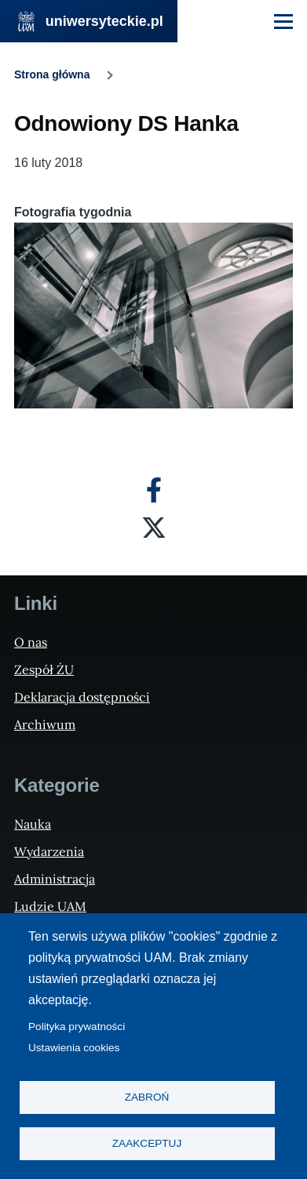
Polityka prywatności (76, 1026)
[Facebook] (154, 489)
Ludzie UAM (50, 906)
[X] (153, 527)
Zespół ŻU (44, 669)
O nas (30, 642)
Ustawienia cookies (73, 1048)
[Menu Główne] (283, 21)
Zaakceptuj (146, 1143)
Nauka (32, 824)
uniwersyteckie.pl (104, 21)
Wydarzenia (49, 851)
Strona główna (52, 74)
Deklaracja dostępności (82, 697)
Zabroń (147, 1097)
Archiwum (44, 724)
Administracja (54, 879)
